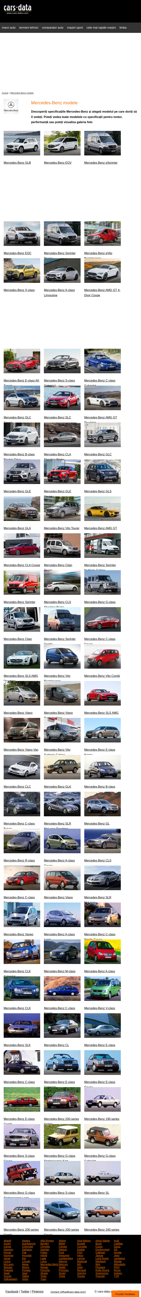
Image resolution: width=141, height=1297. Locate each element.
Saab (7, 1273)
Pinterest (37, 1291)
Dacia (117, 1246)
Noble (62, 1267)
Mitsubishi (119, 1264)
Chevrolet (27, 1246)
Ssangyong (101, 1273)
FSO (79, 1252)
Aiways (26, 1240)
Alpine (62, 1240)
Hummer (9, 1255)
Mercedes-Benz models (22, 93)
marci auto (9, 27)
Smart (62, 1273)
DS (115, 1249)
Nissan (44, 1267)
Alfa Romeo (47, 1240)
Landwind (119, 1258)
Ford (61, 1252)
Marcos (63, 1261)
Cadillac (118, 1243)
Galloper (100, 1252)
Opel (80, 1267)
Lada (43, 1258)
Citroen (63, 1246)
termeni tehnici (28, 27)
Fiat (24, 1252)
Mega (25, 1264)
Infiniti (43, 1255)
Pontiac (26, 1270)
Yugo (43, 1279)
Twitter (25, 1291)
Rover (117, 1270)
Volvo (25, 1279)
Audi (116, 1240)
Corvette (82, 1246)
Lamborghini (66, 1258)
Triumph (100, 1276)
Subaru (118, 1273)
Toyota (81, 1276)
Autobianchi (28, 1243)
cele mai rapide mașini (101, 27)
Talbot (25, 1276)
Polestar (8, 1270)
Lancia (81, 1258)
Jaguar (99, 1255)
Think (62, 1276)
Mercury (63, 1264)
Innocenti (64, 1255)
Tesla (43, 1276)
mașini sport (75, 27)
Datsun (63, 1249)
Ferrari (7, 1252)
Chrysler (45, 1246)
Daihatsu (27, 1249)
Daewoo (8, 1249)
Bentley (44, 1243)
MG (79, 1264)
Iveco (80, 1255)
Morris (25, 1267)
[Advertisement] (70, 62)
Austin (7, 1243)
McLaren (9, 1264)
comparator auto (53, 27)
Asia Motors (84, 1240)
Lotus (43, 1261)
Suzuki (7, 1276)
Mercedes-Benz (49, 1264)
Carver (7, 1246)
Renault (81, 1270)
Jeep (116, 1255)
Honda (117, 1252)
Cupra (98, 1246)
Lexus (7, 1261)
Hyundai (26, 1255)
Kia (24, 1258)
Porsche (45, 1270)
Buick (98, 1243)
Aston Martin (102, 1240)
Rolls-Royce (102, 1270)
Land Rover (102, 1258)
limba (123, 27)
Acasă (5, 93)
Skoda (44, 1273)
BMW (62, 1243)
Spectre (81, 1273)
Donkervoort (102, 1249)
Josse (7, 1258)
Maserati (82, 1261)
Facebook (12, 1291)
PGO (117, 1267)
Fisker (43, 1252)
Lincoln (26, 1261)
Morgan (8, 1267)
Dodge (81, 1249)
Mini (97, 1264)
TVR (116, 1276)
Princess (64, 1270)
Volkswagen (10, 1279)
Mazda (118, 1261)
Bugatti (81, 1243)
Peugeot (100, 1267)
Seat (24, 1273)
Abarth (7, 1240)
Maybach (100, 1261)
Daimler (44, 1249)
